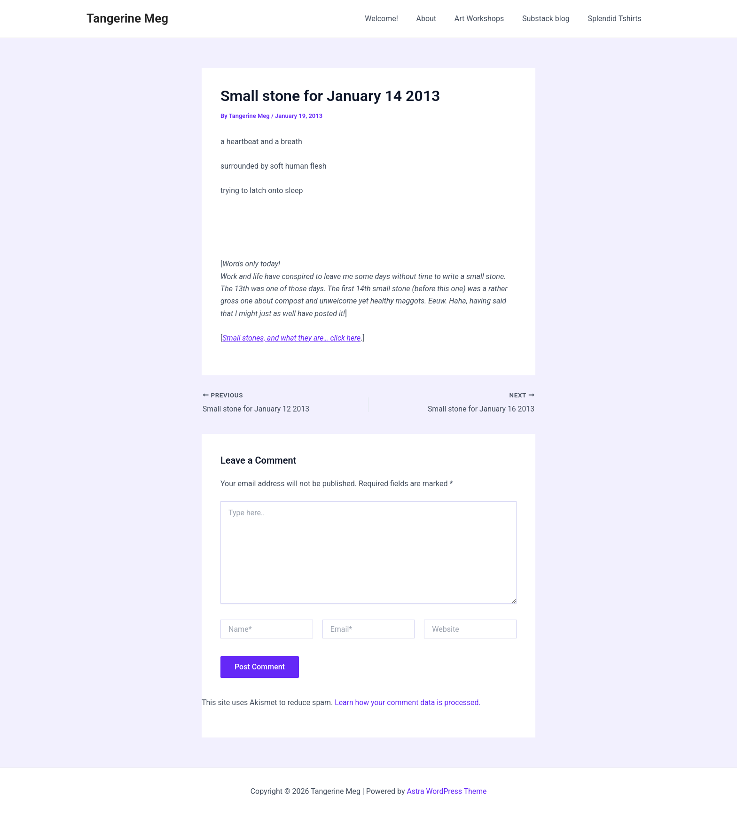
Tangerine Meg (127, 18)
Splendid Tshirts (616, 18)
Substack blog (550, 18)
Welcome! (395, 18)
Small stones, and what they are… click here (292, 338)
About (437, 18)
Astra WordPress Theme (446, 791)
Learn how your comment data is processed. (409, 702)
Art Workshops (487, 18)
